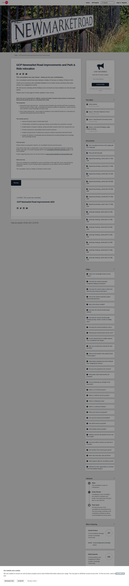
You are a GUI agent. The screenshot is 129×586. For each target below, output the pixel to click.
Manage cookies (32, 581)
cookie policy (10, 576)
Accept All (20, 581)
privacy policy (120, 573)
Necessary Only (9, 581)
